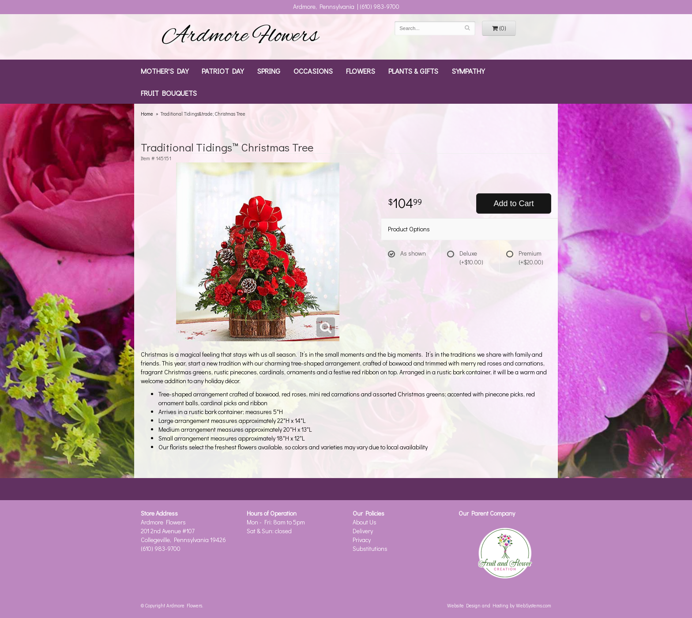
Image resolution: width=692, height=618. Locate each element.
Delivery (363, 531)
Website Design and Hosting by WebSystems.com (499, 605)
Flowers (360, 70)
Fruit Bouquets (169, 93)
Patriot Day (223, 70)
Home (147, 113)
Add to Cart (513, 203)
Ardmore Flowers (240, 36)
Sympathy (468, 70)
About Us (364, 522)
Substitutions (370, 548)
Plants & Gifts (413, 70)
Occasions (313, 70)
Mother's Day (164, 70)
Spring (268, 70)
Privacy (362, 539)
